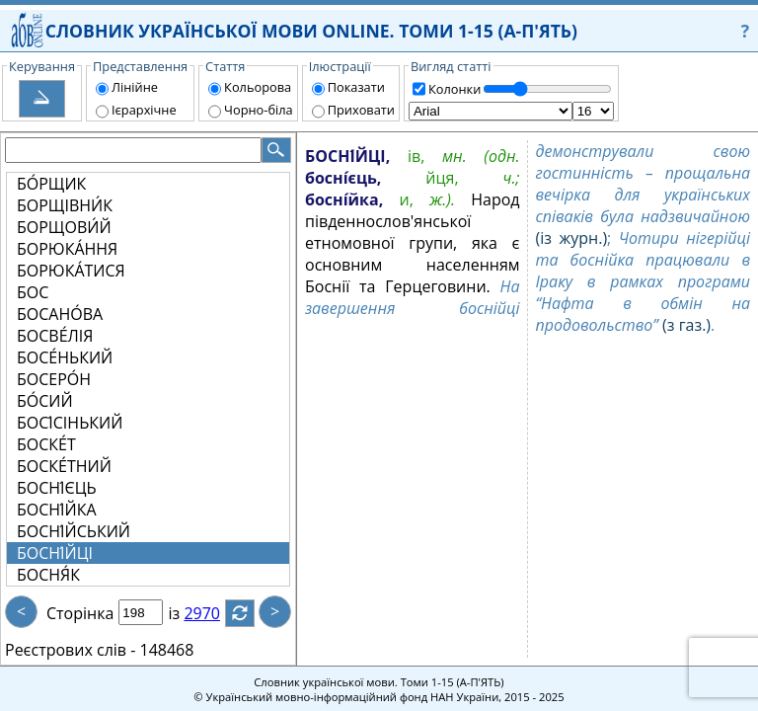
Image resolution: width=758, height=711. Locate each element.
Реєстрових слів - (70, 650)
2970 (213, 613)
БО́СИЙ (45, 401)
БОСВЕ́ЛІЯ (55, 336)
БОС (32, 292)
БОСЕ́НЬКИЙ (65, 357)
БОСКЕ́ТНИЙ (64, 466)
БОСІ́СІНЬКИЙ (69, 423)
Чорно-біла (258, 109)
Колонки (454, 89)
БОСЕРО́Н (54, 379)
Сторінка (80, 613)
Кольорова (257, 87)
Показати (356, 87)
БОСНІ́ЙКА (57, 509)
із (185, 613)
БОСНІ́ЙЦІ (55, 553)
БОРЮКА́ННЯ (67, 249)
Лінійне (135, 87)
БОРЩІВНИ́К (65, 205)
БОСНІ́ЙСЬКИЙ (73, 531)
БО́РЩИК (51, 184)
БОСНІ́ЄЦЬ (57, 488)
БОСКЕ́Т (46, 444)
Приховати (361, 109)
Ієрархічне (144, 109)
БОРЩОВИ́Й (64, 227)
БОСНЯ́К (48, 575)
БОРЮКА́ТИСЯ (71, 270)
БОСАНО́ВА (60, 314)
